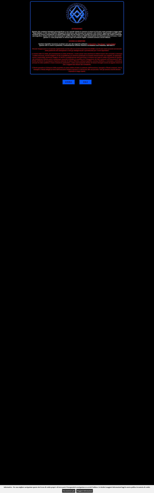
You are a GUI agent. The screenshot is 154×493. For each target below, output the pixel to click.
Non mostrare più (69, 491)
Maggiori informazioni (84, 491)
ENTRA (68, 82)
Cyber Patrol (111, 44)
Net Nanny (101, 44)
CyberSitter (92, 44)
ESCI (85, 82)
